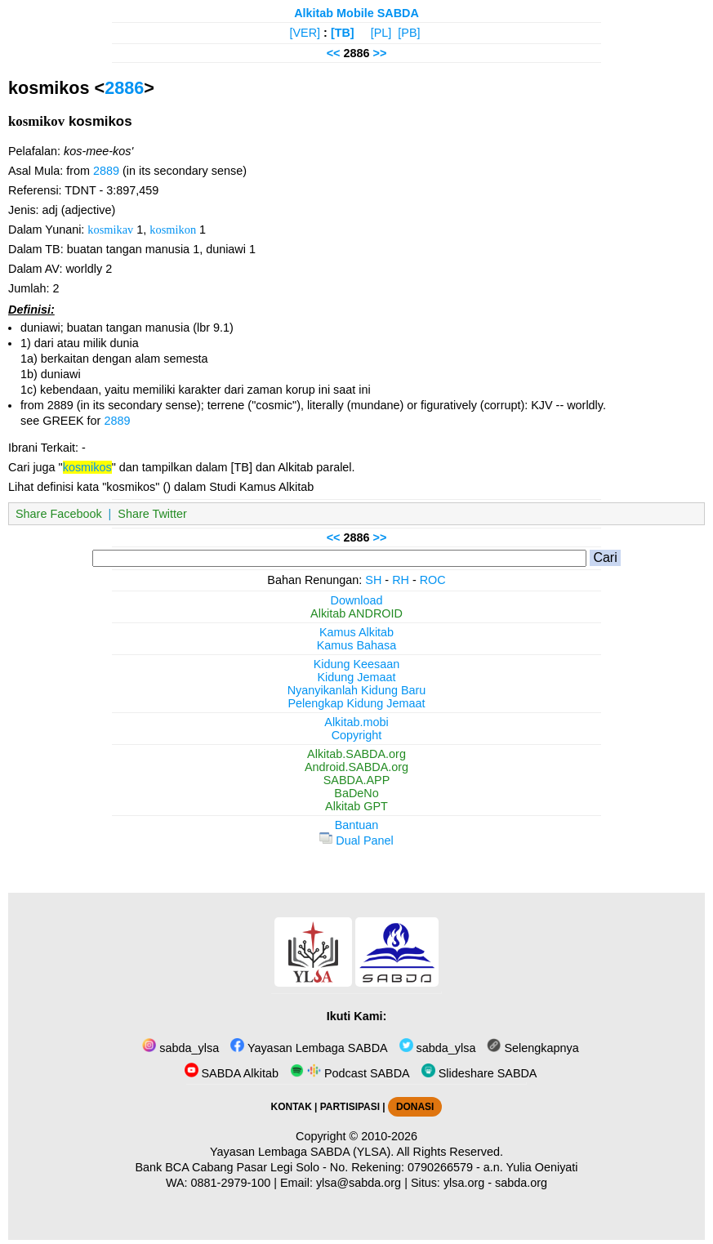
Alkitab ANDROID (356, 613)
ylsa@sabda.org (358, 1182)
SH (373, 579)
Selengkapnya (532, 1048)
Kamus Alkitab (356, 632)
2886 (124, 88)
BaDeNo (356, 793)
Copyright (357, 735)
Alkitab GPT (356, 806)
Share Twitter (152, 513)
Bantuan (357, 825)
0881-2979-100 (231, 1182)
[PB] (409, 32)
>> (380, 53)
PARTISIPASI (350, 1106)
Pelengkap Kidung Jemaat (356, 703)
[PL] (381, 32)
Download (357, 600)
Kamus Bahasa (357, 645)
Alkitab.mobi (356, 722)
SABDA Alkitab (232, 1073)
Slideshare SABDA (479, 1073)
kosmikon (172, 229)
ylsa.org (463, 1182)
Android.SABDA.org (356, 767)
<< (334, 53)
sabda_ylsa (180, 1048)
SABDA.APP (356, 780)
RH (400, 579)
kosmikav (110, 229)
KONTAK (291, 1106)
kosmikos (87, 467)
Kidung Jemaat (357, 677)
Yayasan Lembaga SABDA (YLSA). (302, 1151)
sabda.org (521, 1182)
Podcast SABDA (350, 1073)
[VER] (305, 32)
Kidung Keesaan (357, 664)
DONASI (415, 1106)
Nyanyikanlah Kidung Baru (356, 690)
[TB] (342, 32)
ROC (433, 579)
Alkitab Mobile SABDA (356, 13)
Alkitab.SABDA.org (356, 753)
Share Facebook (59, 513)
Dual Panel (356, 840)
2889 (106, 170)
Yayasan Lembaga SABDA (308, 1048)
